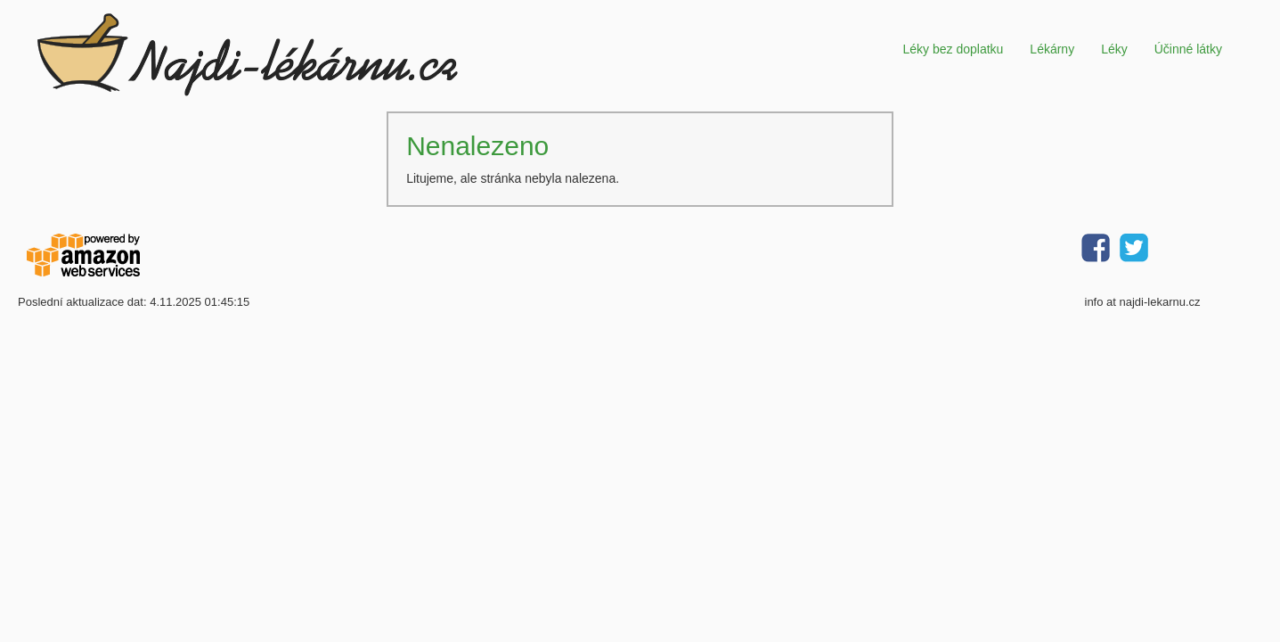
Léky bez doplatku (952, 49)
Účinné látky (1188, 49)
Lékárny (1052, 49)
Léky (1114, 49)
